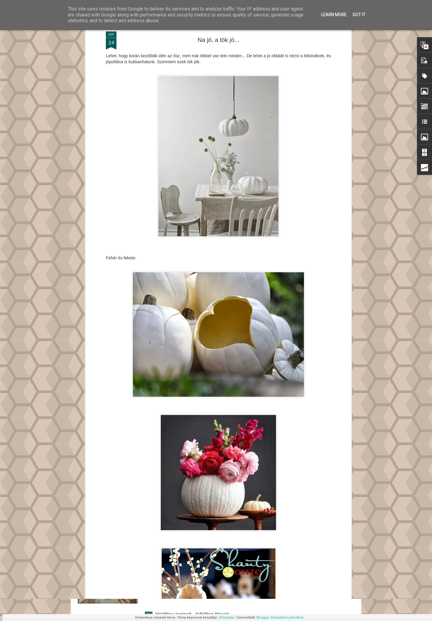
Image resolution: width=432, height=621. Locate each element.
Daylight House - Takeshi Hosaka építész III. (202, 546)
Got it (358, 14)
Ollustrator (227, 618)
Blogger (262, 618)
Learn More (333, 14)
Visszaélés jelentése (287, 618)
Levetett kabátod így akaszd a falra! (193, 478)
